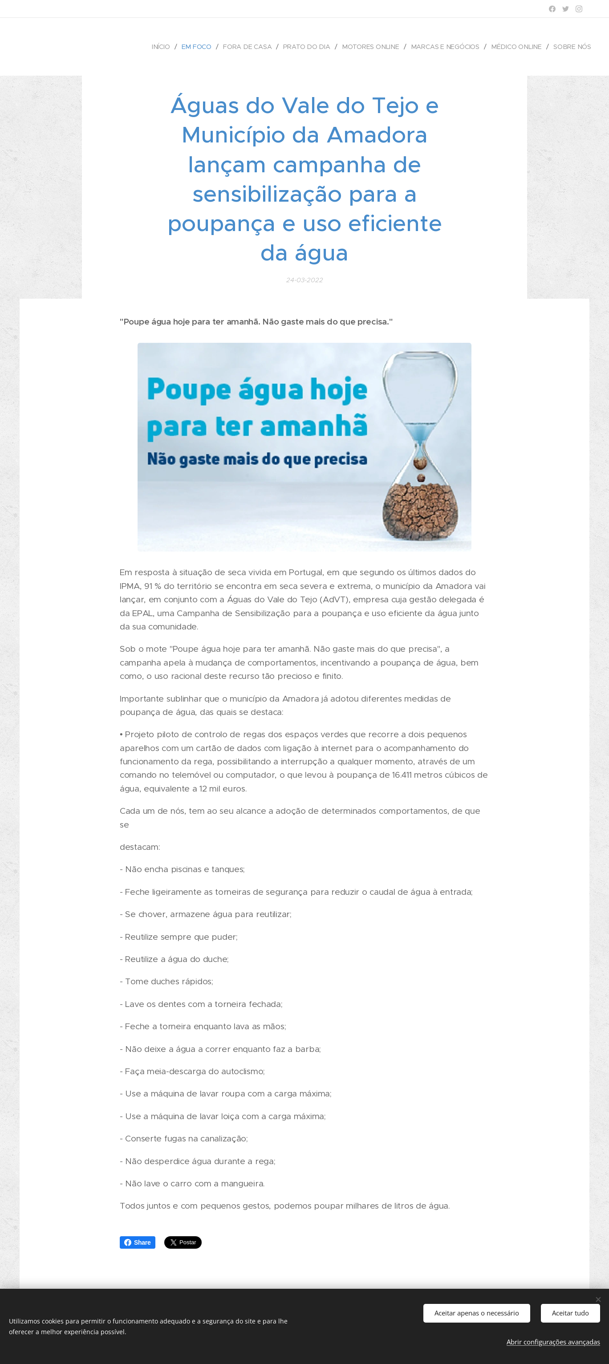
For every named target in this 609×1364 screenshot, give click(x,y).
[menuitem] (169, 47)
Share (137, 1242)
